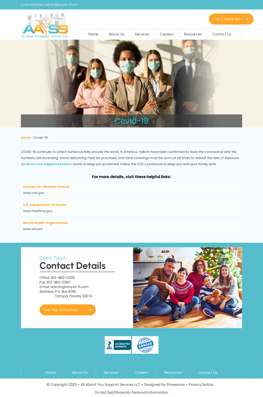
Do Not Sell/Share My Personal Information (131, 392)
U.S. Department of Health (45, 205)
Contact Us (221, 34)
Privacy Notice (201, 383)
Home (93, 34)
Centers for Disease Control (46, 187)
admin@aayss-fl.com (61, 4)
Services (142, 34)
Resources (193, 34)
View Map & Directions (61, 310)
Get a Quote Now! (214, 19)
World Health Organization (45, 223)
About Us (116, 34)
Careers (167, 34)
